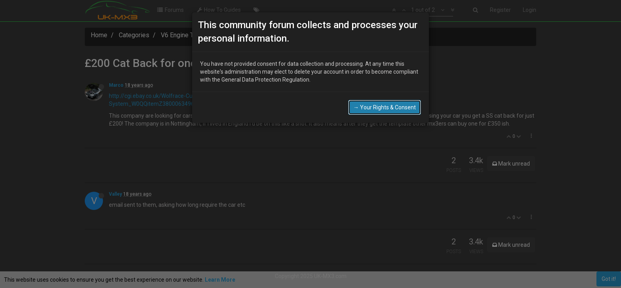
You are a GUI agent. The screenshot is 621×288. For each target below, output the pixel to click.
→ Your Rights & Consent (384, 106)
